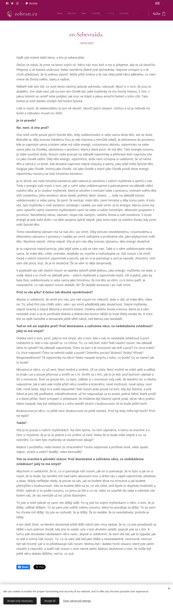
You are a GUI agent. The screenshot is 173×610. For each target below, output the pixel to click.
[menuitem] (95, 13)
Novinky (33, 3)
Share (23, 567)
